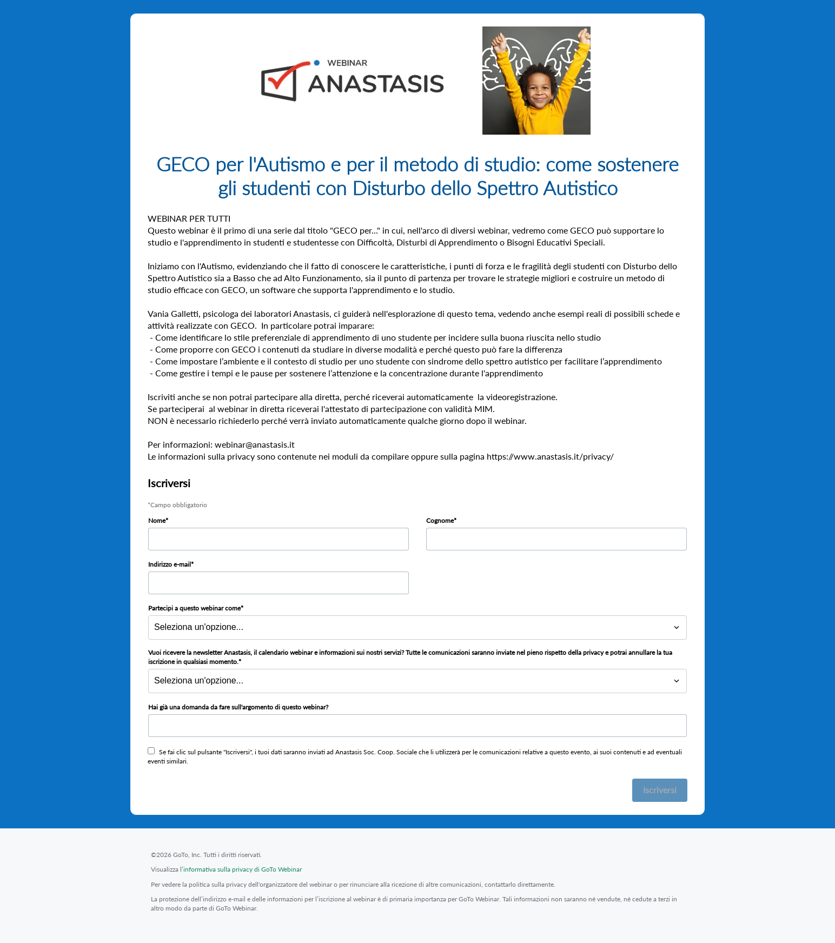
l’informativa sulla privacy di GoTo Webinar (241, 869)
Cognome (440, 520)
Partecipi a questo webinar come (194, 608)
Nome (156, 520)
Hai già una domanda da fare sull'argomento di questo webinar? (238, 707)
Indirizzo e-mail (169, 564)
